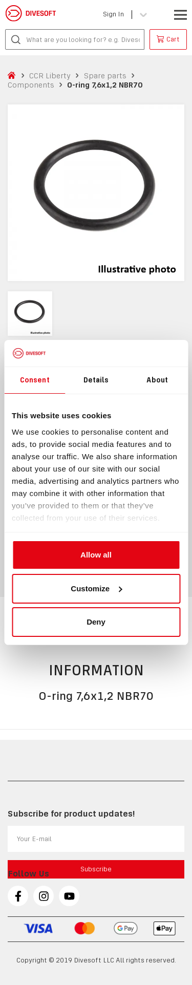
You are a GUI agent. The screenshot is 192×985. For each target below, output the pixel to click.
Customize (96, 588)
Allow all (96, 554)
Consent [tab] (35, 380)
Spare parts (104, 75)
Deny (96, 621)
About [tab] (157, 380)
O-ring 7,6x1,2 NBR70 (104, 84)
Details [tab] (96, 380)
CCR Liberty (50, 75)
